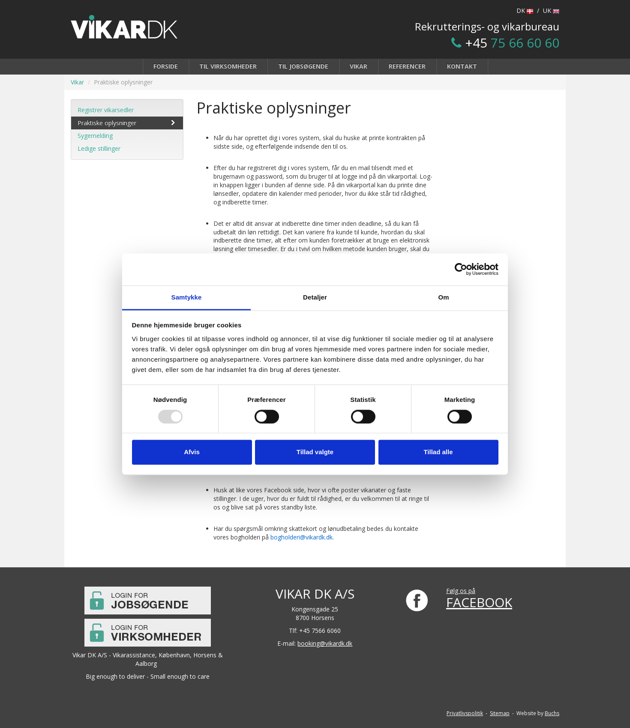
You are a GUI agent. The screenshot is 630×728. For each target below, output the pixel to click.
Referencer (407, 66)
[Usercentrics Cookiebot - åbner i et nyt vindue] (460, 269)
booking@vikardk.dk (324, 643)
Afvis (192, 452)
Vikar (358, 66)
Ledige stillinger (99, 148)
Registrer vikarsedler (106, 110)
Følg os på (460, 591)
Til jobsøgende (303, 66)
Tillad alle (438, 452)
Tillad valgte (315, 452)
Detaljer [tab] (315, 297)
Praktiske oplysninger (127, 123)
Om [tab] (443, 297)
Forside (165, 66)
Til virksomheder (228, 66)
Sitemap (500, 713)
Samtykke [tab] (186, 297)
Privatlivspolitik (465, 713)
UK (551, 10)
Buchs (552, 713)
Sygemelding (95, 136)
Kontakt (462, 66)
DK (524, 10)
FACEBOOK (479, 602)
